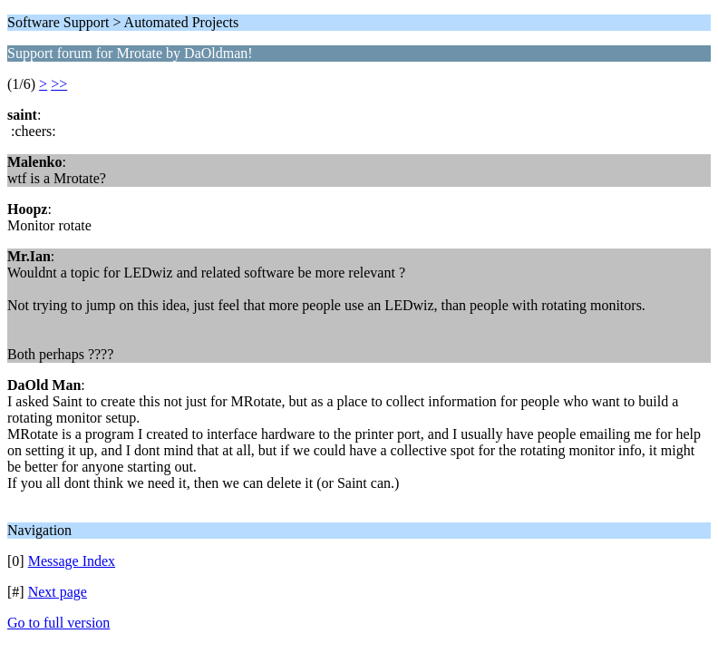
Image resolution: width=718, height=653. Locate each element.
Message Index (71, 561)
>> (59, 84)
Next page (57, 591)
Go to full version (58, 622)
